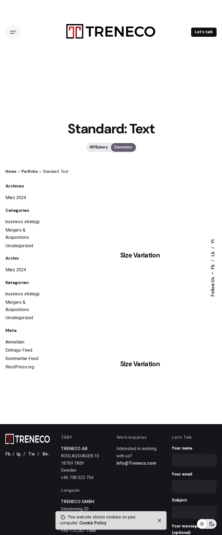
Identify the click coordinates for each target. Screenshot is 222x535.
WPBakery (99, 147)
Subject (194, 508)
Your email (194, 482)
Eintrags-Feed (18, 350)
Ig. (19, 454)
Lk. (212, 253)
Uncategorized (19, 245)
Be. (46, 454)
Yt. (212, 241)
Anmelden (14, 342)
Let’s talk (204, 32)
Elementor (123, 147)
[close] (159, 520)
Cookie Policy (92, 523)
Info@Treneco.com (136, 463)
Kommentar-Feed (21, 358)
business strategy (22, 221)
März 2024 (15, 197)
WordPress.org (19, 366)
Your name (194, 456)
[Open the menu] (13, 32)
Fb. (212, 266)
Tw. (31, 454)
